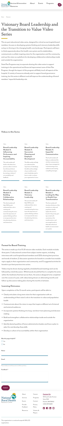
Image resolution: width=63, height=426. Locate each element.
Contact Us (47, 394)
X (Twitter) (44, 408)
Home (2, 17)
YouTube (53, 408)
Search (60, 5)
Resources (14, 6)
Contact (35, 401)
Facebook (47, 408)
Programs (50, 3)
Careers (35, 394)
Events (40, 3)
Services (24, 397)
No (4, 344)
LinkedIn (50, 408)
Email (3, 359)
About (32, 3)
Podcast (57, 408)
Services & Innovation (18, 3)
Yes (4, 341)
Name (3, 350)
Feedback (7, 370)
